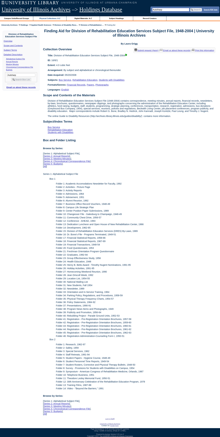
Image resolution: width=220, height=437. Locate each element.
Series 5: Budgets (53, 164)
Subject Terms (10, 50)
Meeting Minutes (12, 64)
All (45, 166)
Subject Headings (116, 18)
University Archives (9, 25)
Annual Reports (12, 62)
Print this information (203, 50)
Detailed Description (13, 54)
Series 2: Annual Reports (56, 156)
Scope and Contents (13, 45)
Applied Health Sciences (41, 25)
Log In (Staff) (110, 419)
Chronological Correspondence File (19, 67)
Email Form (114, 426)
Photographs (102, 85)
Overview (8, 41)
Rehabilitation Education (84, 80)
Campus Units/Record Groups (16, 18)
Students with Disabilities (111, 80)
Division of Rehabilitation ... (92, 25)
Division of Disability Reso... (66, 25)
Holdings (24, 25)
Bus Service (65, 80)
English (65, 89)
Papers (90, 85)
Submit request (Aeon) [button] (146, 50)
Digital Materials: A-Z (83, 18)
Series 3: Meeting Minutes (57, 158)
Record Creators (150, 18)
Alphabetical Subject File (15, 59)
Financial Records (76, 85)
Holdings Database (100, 9)
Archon (107, 434)
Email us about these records (21, 87)
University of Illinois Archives (36, 9)
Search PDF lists (210, 9)
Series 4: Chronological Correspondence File (67, 161)
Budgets (9, 70)
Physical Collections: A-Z (49, 18)
